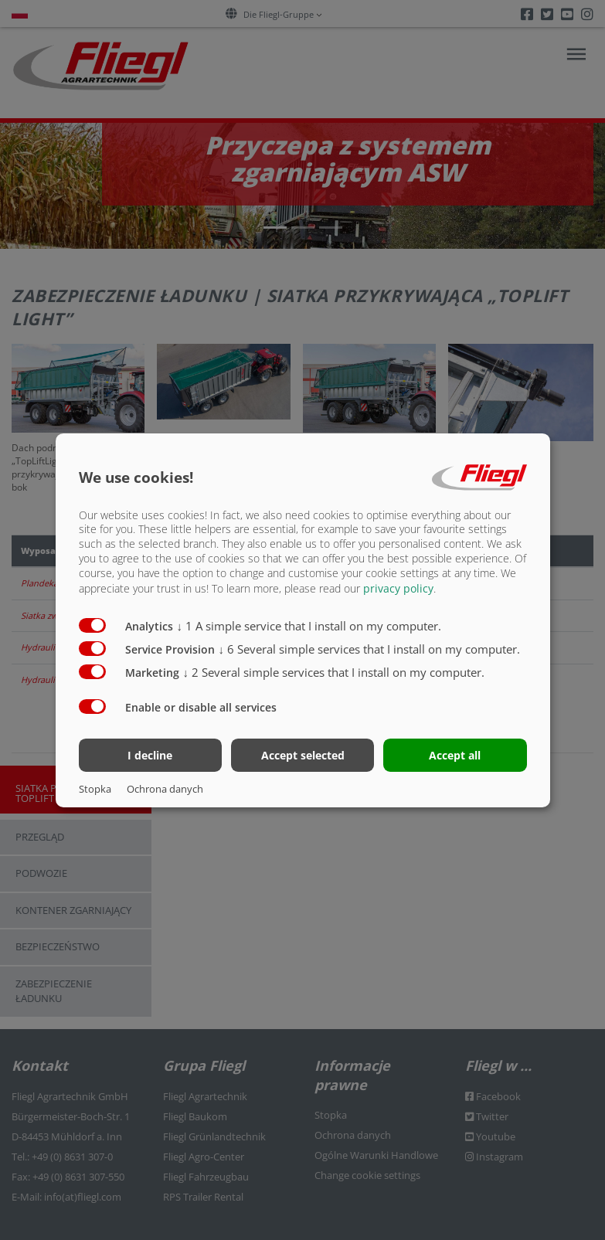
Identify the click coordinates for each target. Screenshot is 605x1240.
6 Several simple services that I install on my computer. (370, 649)
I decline (149, 755)
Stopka (95, 789)
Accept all (455, 755)
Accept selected (303, 755)
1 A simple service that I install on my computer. (309, 626)
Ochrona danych (165, 789)
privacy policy (398, 588)
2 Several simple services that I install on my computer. (334, 672)
